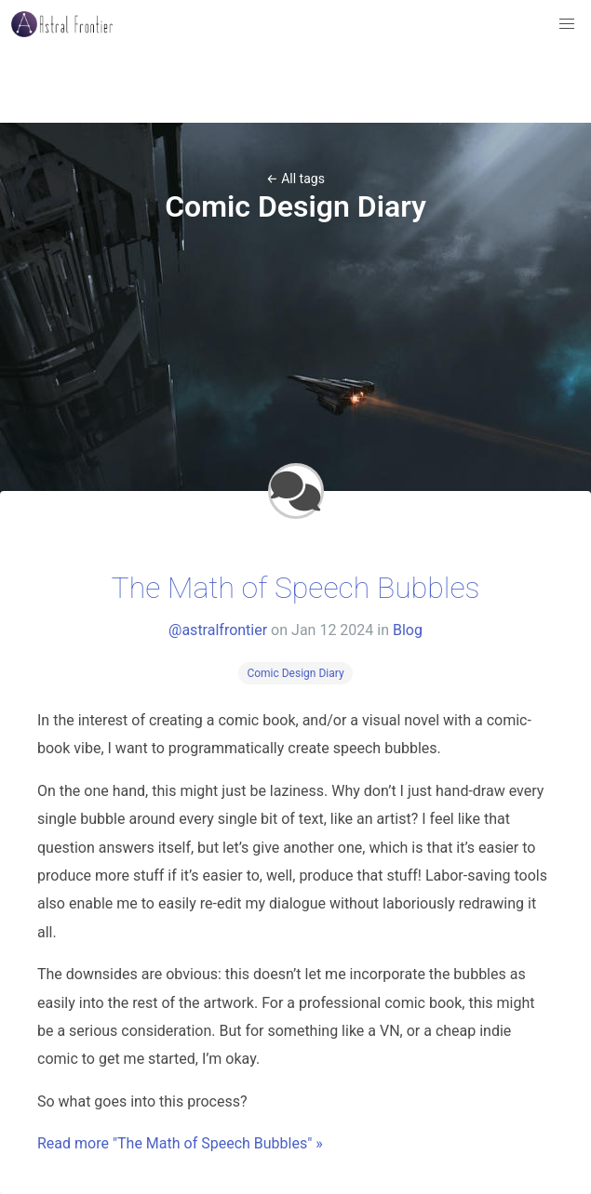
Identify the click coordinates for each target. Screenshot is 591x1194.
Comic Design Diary (295, 673)
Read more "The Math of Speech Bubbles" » (180, 1143)
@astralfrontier (217, 630)
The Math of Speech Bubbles (296, 587)
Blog (408, 630)
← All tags (295, 178)
